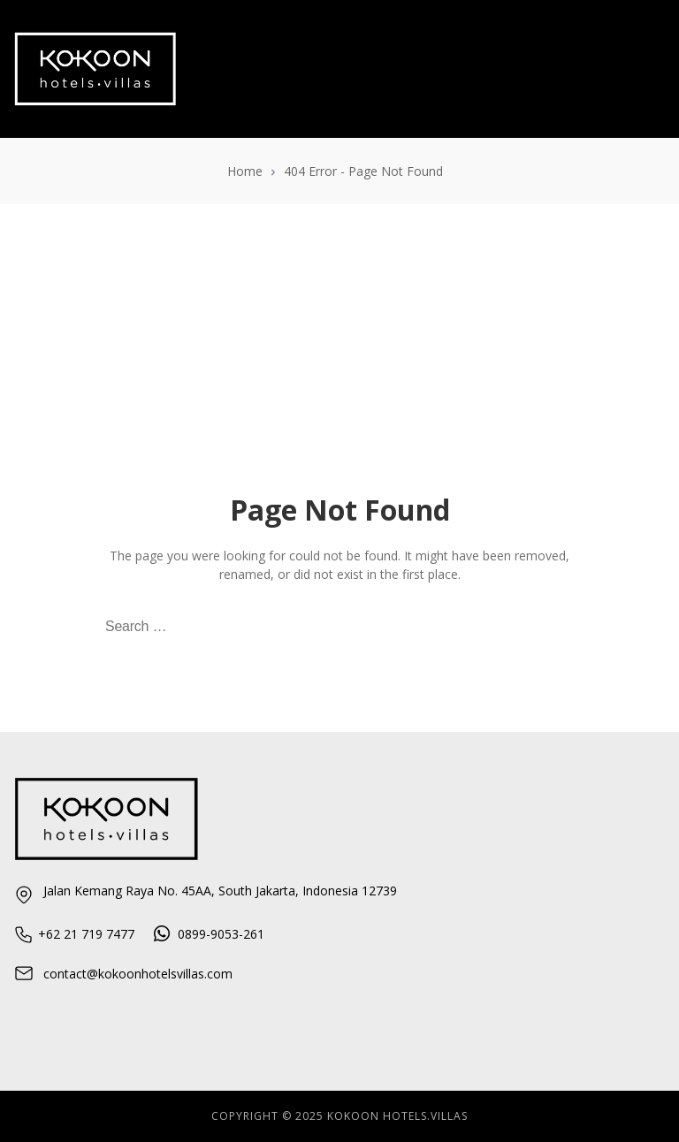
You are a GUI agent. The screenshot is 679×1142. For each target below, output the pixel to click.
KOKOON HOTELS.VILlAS (397, 1115)
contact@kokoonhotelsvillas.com (123, 973)
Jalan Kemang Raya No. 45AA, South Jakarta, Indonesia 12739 (205, 893)
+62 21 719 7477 (73, 934)
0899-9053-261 (209, 934)
